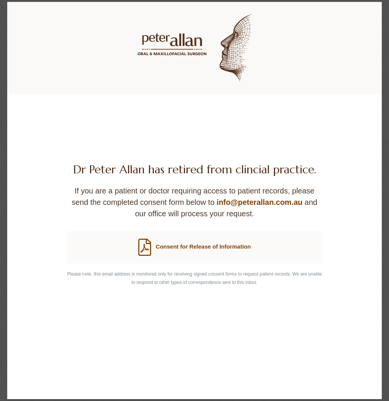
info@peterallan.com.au (259, 202)
